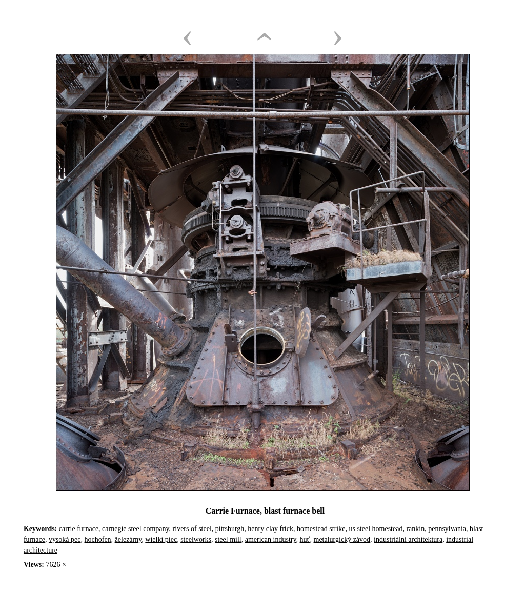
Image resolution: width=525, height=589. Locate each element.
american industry (270, 539)
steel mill (228, 539)
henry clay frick (270, 529)
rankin (415, 529)
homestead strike (321, 529)
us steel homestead (375, 529)
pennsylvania (447, 529)
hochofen (98, 539)
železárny (128, 539)
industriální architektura (408, 539)
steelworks (195, 539)
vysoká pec (65, 539)
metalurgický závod (342, 539)
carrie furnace (78, 529)
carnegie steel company (135, 529)
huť (305, 539)
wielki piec (161, 539)
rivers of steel (192, 529)
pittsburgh (230, 529)
